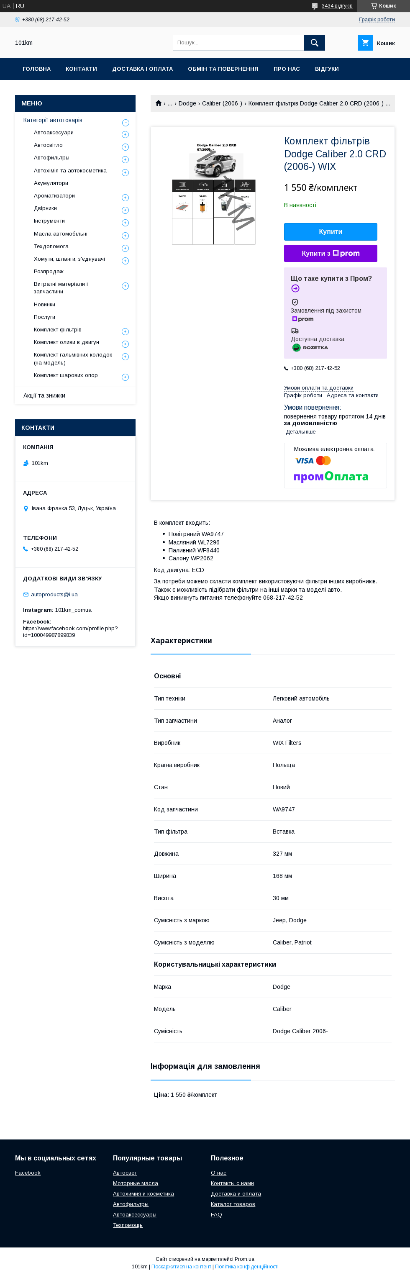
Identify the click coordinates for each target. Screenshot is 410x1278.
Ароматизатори (54, 195)
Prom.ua (244, 1259)
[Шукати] (314, 43)
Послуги (44, 317)
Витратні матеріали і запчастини (61, 288)
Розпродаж (49, 271)
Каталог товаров (233, 1204)
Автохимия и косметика (143, 1194)
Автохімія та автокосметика (70, 170)
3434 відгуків (337, 6)
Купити (331, 231)
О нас (218, 1173)
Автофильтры (51, 157)
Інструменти (49, 221)
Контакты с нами (232, 1183)
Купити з (330, 253)
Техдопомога (51, 246)
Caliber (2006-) (222, 103)
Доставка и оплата (236, 1194)
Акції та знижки (44, 395)
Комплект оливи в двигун (66, 342)
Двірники (45, 208)
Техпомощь (128, 1225)
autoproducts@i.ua (54, 594)
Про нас (287, 69)
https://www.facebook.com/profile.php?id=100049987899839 (70, 631)
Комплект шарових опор (66, 375)
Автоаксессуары (134, 1214)
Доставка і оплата (142, 69)
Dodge (187, 103)
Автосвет (125, 1173)
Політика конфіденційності (247, 1267)
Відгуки (327, 69)
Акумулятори (51, 183)
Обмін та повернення (223, 69)
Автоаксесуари (54, 132)
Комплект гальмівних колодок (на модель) (73, 358)
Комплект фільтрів (58, 329)
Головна (37, 69)
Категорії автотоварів (52, 120)
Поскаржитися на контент (181, 1267)
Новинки (44, 304)
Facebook (28, 1173)
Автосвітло (48, 145)
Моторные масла (135, 1183)
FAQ (216, 1214)
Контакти (81, 69)
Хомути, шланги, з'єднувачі (69, 259)
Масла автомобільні (60, 234)
